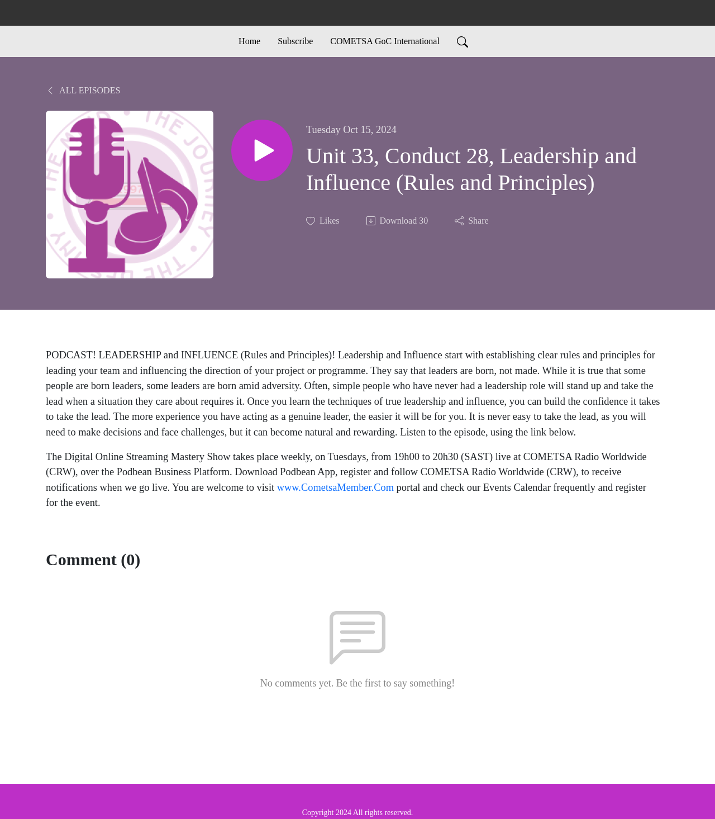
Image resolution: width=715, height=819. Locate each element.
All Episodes (83, 90)
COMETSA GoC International (385, 41)
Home (249, 41)
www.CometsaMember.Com (335, 487)
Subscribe (295, 41)
